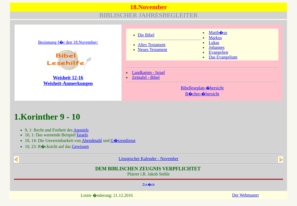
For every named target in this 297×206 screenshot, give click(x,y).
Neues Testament (152, 49)
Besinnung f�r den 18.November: (68, 42)
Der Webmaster (245, 195)
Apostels (81, 130)
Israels (82, 135)
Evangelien (218, 52)
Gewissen (80, 146)
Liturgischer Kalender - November (148, 158)
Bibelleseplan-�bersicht (202, 88)
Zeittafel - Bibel (146, 77)
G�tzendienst (122, 140)
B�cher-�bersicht (202, 94)
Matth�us (218, 32)
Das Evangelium (223, 57)
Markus (215, 37)
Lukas (214, 42)
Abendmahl (92, 140)
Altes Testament (152, 44)
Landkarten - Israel (148, 72)
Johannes (217, 47)
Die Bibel (146, 35)
